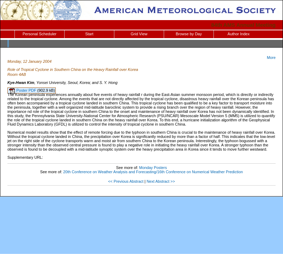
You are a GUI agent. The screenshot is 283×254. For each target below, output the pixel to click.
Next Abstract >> (160, 181)
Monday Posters (153, 167)
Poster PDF (26, 90)
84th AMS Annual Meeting (243, 25)
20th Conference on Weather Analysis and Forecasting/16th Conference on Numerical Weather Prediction (153, 172)
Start (89, 34)
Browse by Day (189, 34)
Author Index (238, 34)
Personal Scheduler (39, 34)
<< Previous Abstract (125, 181)
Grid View (139, 34)
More (271, 57)
